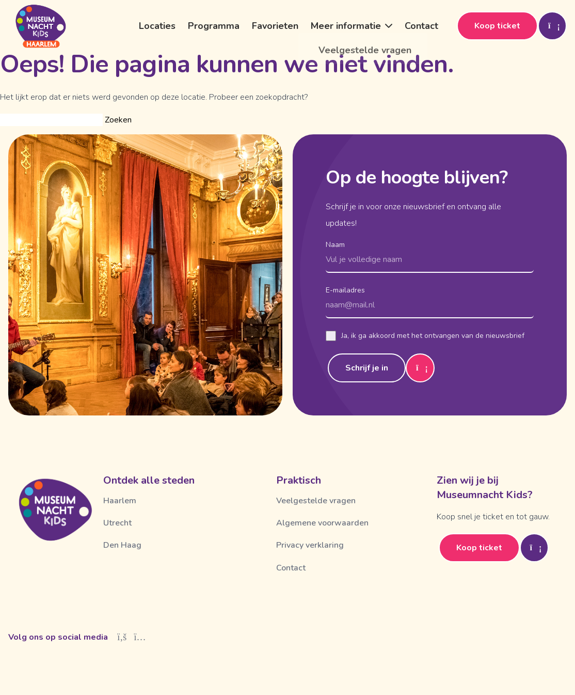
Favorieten (275, 26)
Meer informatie (346, 26)
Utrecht (117, 523)
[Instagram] (140, 637)
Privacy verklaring (310, 545)
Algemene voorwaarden (322, 523)
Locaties (157, 26)
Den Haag (122, 545)
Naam (335, 245)
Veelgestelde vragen (316, 500)
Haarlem (119, 500)
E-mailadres (345, 290)
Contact (421, 26)
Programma (213, 26)
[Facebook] (122, 637)
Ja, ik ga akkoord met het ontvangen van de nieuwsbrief (425, 336)
